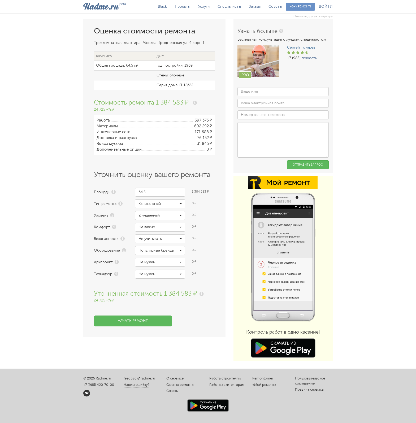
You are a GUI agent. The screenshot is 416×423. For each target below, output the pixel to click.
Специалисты (229, 6)
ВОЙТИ (326, 6)
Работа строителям (225, 378)
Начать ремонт (133, 321)
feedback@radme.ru (139, 378)
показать (309, 58)
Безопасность (106, 239)
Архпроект (103, 262)
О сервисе (175, 378)
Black (162, 6)
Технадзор (103, 274)
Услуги (204, 6)
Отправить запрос (308, 164)
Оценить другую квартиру (313, 16)
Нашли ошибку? (136, 385)
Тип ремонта (105, 204)
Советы (275, 6)
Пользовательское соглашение (310, 381)
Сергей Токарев (301, 47)
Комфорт (102, 227)
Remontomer (262, 378)
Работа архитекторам (226, 385)
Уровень (101, 215)
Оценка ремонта (180, 385)
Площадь (102, 192)
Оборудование (107, 250)
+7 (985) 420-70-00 (98, 385)
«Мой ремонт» (264, 385)
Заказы (255, 6)
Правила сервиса (309, 389)
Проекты (182, 6)
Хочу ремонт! (300, 6)
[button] (160, 203)
